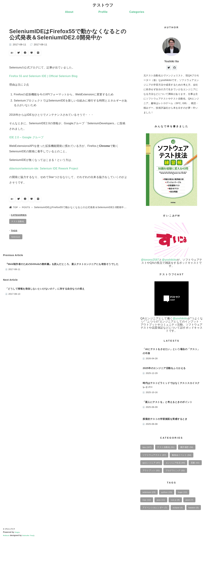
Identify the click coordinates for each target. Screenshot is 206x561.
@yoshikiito (169, 260)
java (162, 512)
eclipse (180, 520)
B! (12, 53)
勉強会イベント (184, 456)
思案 (147, 473)
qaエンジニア (152, 464)
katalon (148, 528)
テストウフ (103, 5)
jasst (193, 512)
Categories (136, 12)
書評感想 (190, 448)
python (169, 503)
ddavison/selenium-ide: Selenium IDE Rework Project (43, 169)
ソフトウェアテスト (155, 456)
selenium (150, 503)
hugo (186, 503)
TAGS (14, 232)
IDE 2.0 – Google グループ (26, 138)
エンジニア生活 (178, 464)
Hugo (17, 553)
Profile (103, 12)
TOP (14, 208)
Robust (6, 556)
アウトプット (167, 473)
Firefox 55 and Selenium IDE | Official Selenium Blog (43, 76)
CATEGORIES (19, 216)
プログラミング (153, 481)
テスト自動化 (18, 223)
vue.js (178, 512)
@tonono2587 (150, 260)
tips (148, 448)
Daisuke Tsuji (29, 556)
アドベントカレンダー (156, 520)
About (69, 12)
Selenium (16, 239)
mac (147, 512)
